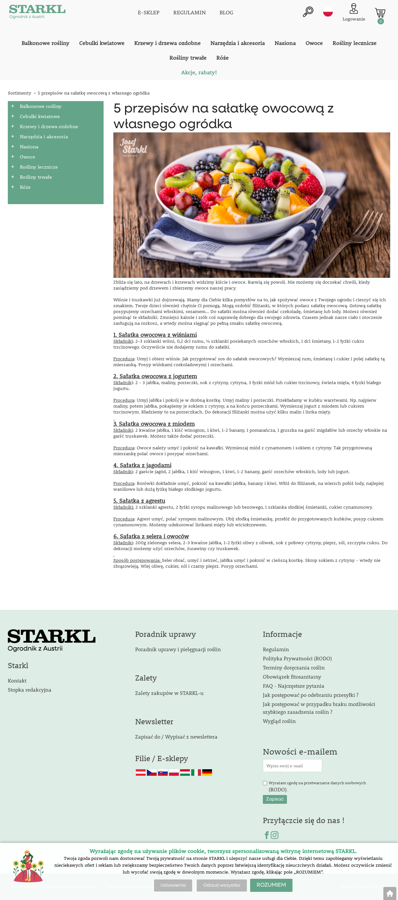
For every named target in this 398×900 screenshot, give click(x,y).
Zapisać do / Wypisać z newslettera (176, 736)
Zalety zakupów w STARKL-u (169, 692)
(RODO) (278, 789)
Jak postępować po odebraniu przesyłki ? (310, 694)
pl (328, 12)
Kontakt (17, 680)
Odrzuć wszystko (221, 885)
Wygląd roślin (279, 720)
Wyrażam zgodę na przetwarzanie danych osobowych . (317, 786)
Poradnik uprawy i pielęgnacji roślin (178, 649)
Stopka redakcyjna (29, 689)
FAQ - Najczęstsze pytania (293, 685)
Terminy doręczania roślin (294, 667)
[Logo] (37, 13)
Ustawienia (173, 885)
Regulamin (276, 649)
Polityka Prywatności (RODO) (297, 658)
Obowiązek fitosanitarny (292, 676)
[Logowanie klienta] (354, 12)
